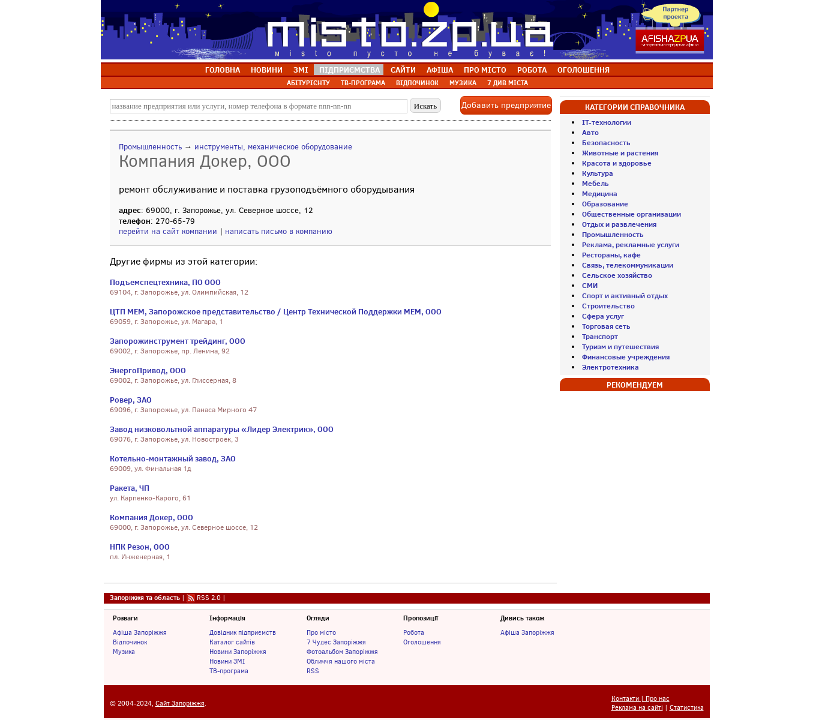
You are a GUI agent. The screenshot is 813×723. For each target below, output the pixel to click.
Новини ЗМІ (227, 661)
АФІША (440, 69)
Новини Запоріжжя (237, 651)
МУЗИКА (462, 83)
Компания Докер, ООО (151, 517)
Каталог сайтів (232, 642)
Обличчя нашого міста (341, 661)
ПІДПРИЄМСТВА (349, 69)
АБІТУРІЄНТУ (308, 83)
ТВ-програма (228, 671)
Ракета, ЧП (129, 487)
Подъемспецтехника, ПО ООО (165, 282)
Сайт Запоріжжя (180, 703)
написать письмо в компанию (278, 231)
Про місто (321, 632)
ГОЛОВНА (222, 69)
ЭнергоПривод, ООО (148, 370)
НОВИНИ (267, 69)
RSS (313, 671)
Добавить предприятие (506, 105)
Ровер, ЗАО (131, 399)
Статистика (687, 707)
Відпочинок (130, 642)
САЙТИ (403, 69)
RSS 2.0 (209, 597)
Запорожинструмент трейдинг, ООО (177, 340)
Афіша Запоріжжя (140, 632)
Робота (413, 632)
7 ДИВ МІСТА (507, 83)
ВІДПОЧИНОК (417, 83)
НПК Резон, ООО (140, 546)
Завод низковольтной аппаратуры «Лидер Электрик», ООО (222, 429)
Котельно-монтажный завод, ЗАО (173, 458)
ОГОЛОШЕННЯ (583, 69)
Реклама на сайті (637, 707)
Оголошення (422, 642)
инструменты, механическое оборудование (273, 147)
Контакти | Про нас (640, 698)
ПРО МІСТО (485, 69)
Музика (124, 651)
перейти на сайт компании (168, 231)
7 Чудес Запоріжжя (336, 642)
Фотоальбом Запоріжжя (342, 651)
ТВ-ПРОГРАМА (363, 83)
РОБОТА (532, 69)
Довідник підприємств (242, 632)
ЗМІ (300, 69)
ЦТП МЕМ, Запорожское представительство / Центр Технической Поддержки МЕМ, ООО (276, 311)
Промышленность (150, 147)
